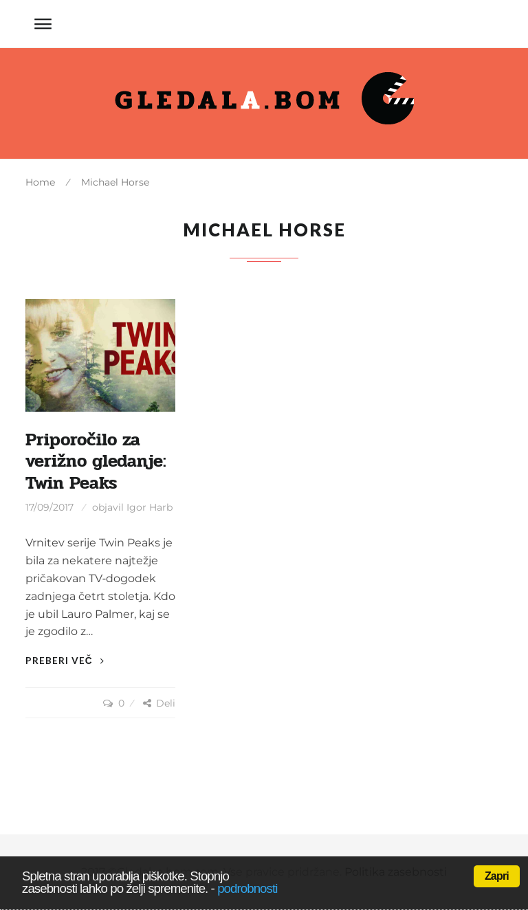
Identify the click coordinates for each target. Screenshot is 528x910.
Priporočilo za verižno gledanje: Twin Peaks (95, 461)
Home (40, 182)
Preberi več (64, 660)
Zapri (497, 876)
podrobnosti (247, 888)
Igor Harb (149, 507)
